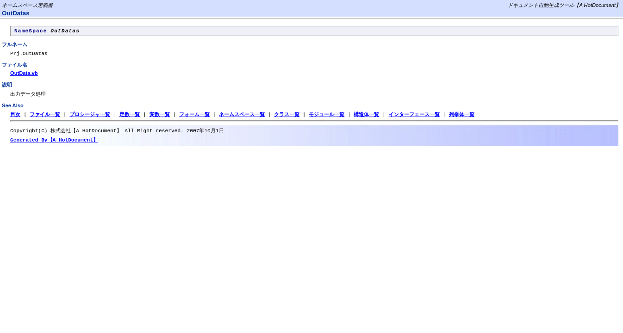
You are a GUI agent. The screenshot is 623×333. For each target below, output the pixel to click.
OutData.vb (24, 76)
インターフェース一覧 (413, 117)
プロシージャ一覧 (89, 117)
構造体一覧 (366, 117)
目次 (15, 117)
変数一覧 (160, 117)
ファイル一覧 (45, 117)
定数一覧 (129, 117)
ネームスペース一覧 (242, 117)
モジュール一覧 (326, 117)
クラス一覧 (286, 117)
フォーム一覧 (194, 117)
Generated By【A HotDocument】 (54, 144)
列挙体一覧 (461, 117)
